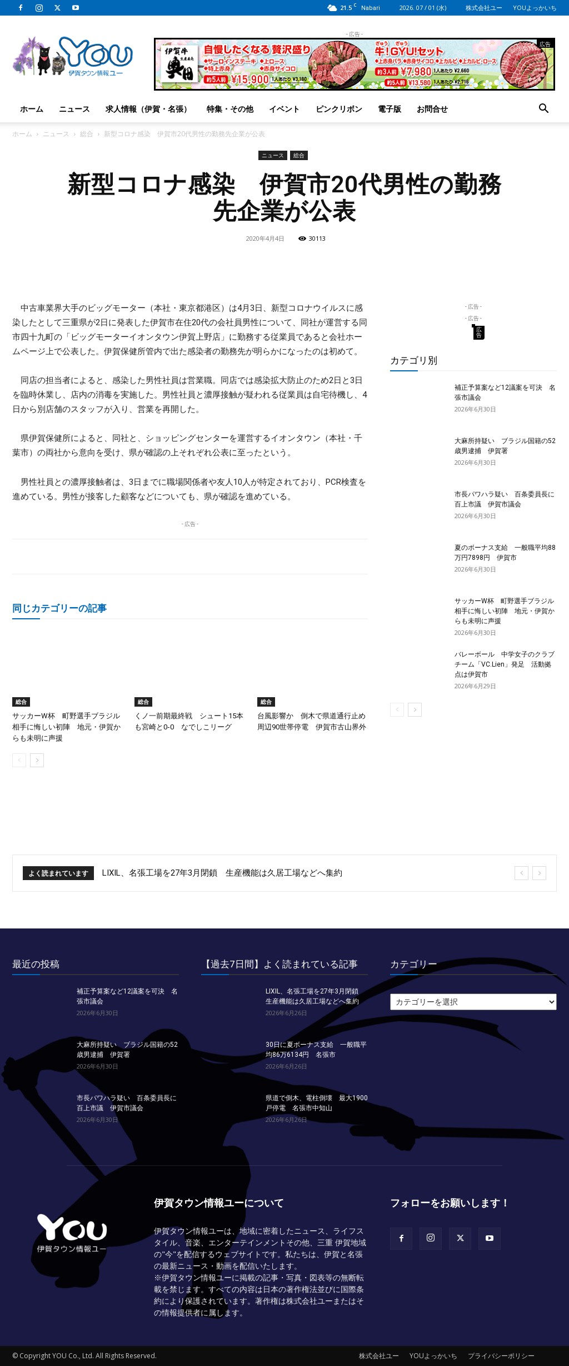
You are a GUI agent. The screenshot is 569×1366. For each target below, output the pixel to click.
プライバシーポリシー (501, 1355)
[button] (543, 110)
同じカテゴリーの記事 (59, 608)
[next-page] (37, 760)
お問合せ (432, 108)
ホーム (31, 108)
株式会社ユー (484, 7)
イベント (284, 108)
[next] (539, 873)
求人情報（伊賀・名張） (148, 108)
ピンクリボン (339, 108)
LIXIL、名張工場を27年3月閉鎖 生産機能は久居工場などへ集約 (222, 873)
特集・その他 (230, 108)
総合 (86, 133)
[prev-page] (19, 760)
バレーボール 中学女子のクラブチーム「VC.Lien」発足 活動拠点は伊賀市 (505, 664)
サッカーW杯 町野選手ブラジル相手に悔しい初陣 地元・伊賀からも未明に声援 (66, 727)
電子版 (389, 108)
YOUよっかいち (535, 7)
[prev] (521, 873)
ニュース (74, 108)
